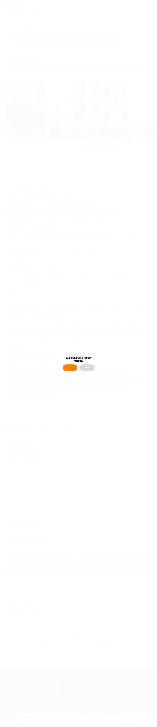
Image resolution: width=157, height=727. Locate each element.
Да (70, 367)
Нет (87, 367)
